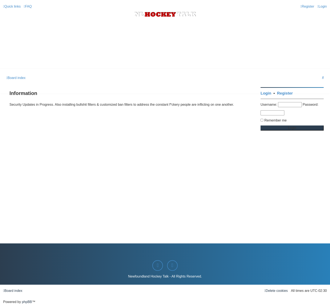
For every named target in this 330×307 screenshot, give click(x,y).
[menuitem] (28, 6)
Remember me (275, 120)
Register (285, 93)
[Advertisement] (165, 57)
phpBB (27, 302)
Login (266, 93)
